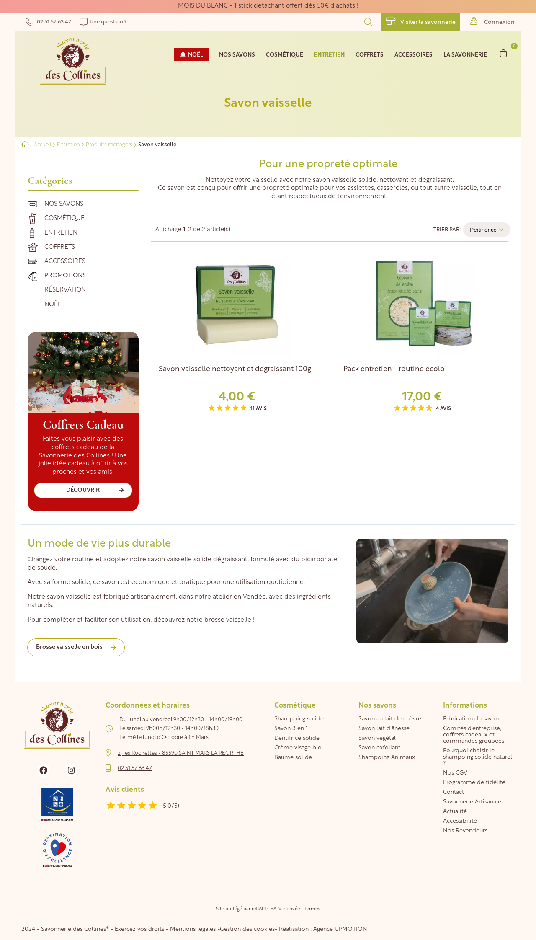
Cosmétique (64, 218)
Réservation (65, 290)
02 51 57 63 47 (48, 22)
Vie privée (289, 909)
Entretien (60, 233)
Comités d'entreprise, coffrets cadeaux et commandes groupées (473, 735)
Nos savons (63, 204)
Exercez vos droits (140, 929)
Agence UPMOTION (340, 929)
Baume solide (293, 757)
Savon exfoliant (379, 748)
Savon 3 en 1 (291, 729)
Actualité (455, 811)
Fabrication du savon (471, 719)
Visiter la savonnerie (421, 21)
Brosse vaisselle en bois (69, 647)
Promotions (65, 276)
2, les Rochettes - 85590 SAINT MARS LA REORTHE (181, 753)
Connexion (492, 21)
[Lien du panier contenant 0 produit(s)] (503, 53)
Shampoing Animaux (386, 757)
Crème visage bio (298, 748)
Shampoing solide (299, 719)
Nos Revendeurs (465, 831)
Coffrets (59, 247)
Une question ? (103, 22)
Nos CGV (455, 773)
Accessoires (64, 261)
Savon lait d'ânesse (384, 729)
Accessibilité (460, 821)
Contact (453, 792)
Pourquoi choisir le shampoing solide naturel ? (477, 757)
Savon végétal (377, 738)
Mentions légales (193, 929)
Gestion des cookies (247, 929)
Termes (312, 909)
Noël (52, 305)
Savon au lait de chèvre (389, 719)
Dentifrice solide (297, 738)
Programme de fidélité (474, 783)
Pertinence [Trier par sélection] (487, 230)
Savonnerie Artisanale (472, 802)
